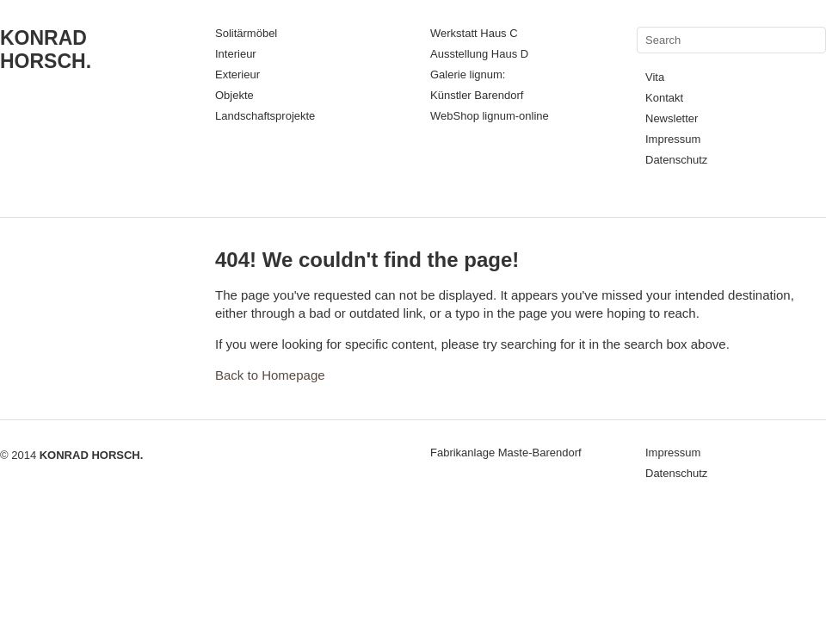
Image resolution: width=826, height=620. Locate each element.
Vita (654, 77)
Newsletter (671, 118)
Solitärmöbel (246, 33)
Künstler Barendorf (476, 95)
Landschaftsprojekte (265, 115)
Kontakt (664, 97)
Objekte (234, 95)
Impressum (672, 139)
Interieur (235, 53)
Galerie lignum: (467, 74)
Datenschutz (676, 159)
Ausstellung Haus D (479, 53)
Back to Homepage (270, 375)
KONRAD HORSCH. (45, 49)
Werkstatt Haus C (474, 33)
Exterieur (237, 74)
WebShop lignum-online (489, 115)
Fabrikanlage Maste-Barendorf (506, 452)
